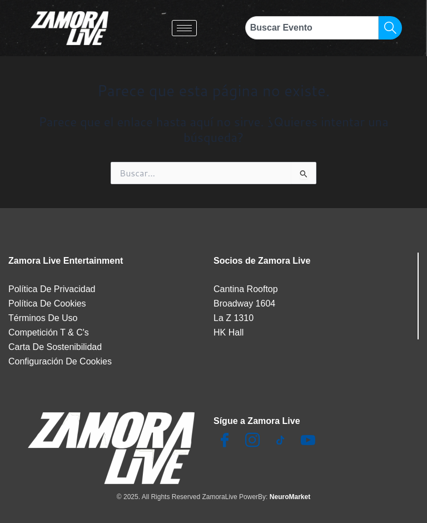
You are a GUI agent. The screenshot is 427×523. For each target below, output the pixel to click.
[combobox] (312, 28)
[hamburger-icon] (184, 28)
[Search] (390, 28)
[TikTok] (280, 441)
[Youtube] (308, 441)
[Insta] (252, 441)
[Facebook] (225, 441)
